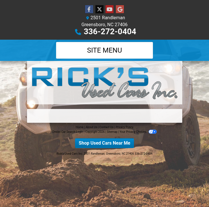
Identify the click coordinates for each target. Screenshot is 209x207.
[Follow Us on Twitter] (99, 9)
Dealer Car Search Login (67, 131)
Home (79, 127)
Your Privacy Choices (138, 131)
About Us (91, 127)
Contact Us (106, 127)
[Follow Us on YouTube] (110, 9)
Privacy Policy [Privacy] (124, 127)
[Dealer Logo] (104, 82)
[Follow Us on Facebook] (89, 9)
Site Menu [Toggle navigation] (104, 50)
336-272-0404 (110, 31)
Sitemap (112, 131)
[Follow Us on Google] (120, 9)
